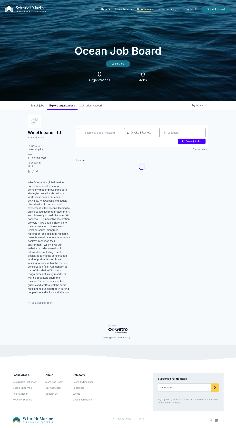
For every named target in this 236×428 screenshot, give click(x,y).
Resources (79, 387)
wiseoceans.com (36, 137)
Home (91, 9)
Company (79, 375)
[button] (87, 141)
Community (144, 9)
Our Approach (53, 387)
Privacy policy (109, 337)
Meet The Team (54, 381)
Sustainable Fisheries (24, 381)
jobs (37, 105)
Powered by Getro (200, 149)
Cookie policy (124, 337)
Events (76, 393)
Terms (140, 418)
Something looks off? (40, 303)
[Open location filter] (201, 132)
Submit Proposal (216, 9)
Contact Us (192, 9)
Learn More (118, 63)
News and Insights (169, 9)
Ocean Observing (22, 387)
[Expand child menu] (109, 9)
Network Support (22, 399)
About (104, 9)
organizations (62, 105)
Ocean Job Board (82, 399)
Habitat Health (20, 393)
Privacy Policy (123, 418)
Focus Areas (122, 9)
